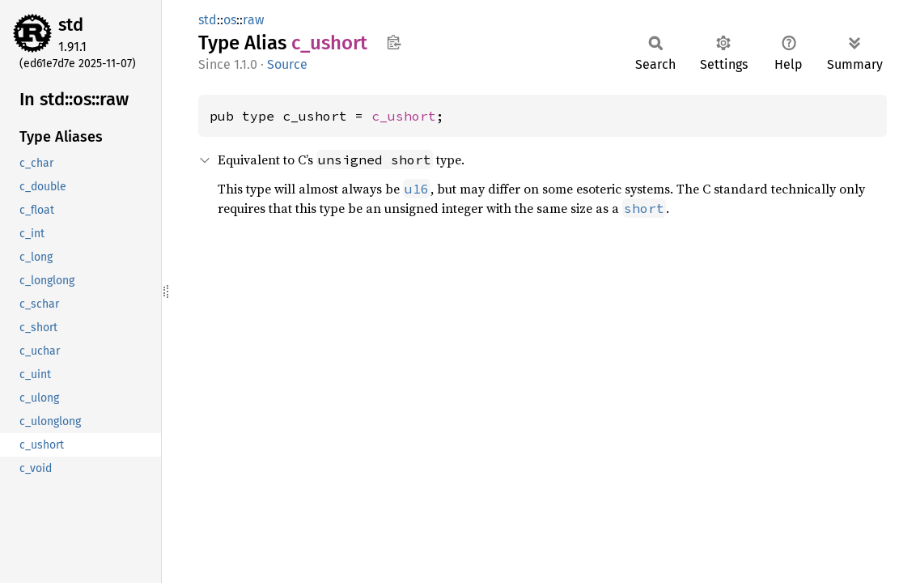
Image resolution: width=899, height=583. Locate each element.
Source (287, 64)
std (70, 25)
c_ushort (403, 116)
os (229, 20)
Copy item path (393, 42)
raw (253, 20)
